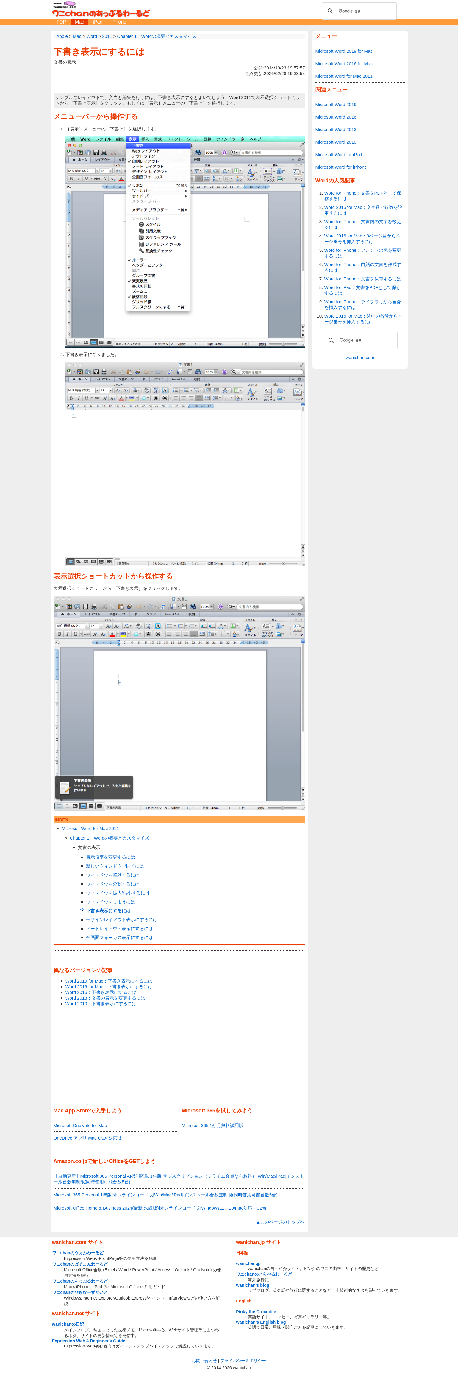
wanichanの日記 (68, 1324)
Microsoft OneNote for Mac (80, 1125)
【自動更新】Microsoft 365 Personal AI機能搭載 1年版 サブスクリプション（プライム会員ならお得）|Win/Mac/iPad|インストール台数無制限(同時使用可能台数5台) (179, 1179)
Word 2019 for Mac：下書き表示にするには (108, 980)
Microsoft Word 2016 (336, 116)
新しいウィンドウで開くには (115, 865)
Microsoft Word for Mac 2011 (90, 828)
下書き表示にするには (99, 52)
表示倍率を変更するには (110, 856)
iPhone (118, 21)
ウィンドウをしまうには (110, 901)
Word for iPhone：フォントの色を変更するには (362, 253)
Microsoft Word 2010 (336, 141)
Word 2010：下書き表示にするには (100, 1003)
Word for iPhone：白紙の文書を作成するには (362, 267)
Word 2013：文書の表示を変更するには (105, 997)
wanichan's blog (252, 1285)
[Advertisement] (179, 1057)
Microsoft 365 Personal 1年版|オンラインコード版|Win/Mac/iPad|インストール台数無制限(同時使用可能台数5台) (166, 1194)
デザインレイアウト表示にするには (121, 919)
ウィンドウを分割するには (113, 883)
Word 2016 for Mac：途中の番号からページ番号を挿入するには (363, 318)
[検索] (358, 11)
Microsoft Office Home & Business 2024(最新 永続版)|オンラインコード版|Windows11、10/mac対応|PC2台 (160, 1207)
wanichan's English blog (261, 1322)
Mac (79, 21)
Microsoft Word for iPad (338, 154)
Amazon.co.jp (70, 1161)
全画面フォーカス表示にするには (119, 937)
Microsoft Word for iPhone (341, 167)
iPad (97, 21)
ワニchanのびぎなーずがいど (80, 1292)
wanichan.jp (248, 1263)
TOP (61, 21)
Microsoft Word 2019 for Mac (344, 51)
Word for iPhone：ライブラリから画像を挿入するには (362, 304)
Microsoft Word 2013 (336, 129)
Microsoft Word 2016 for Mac (344, 63)
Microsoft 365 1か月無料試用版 (212, 1125)
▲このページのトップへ (280, 1221)
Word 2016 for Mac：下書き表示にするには (108, 986)
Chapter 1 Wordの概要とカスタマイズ (109, 837)
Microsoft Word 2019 (336, 104)
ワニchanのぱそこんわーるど (80, 1264)
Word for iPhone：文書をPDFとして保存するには (362, 195)
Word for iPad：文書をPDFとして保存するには (362, 290)
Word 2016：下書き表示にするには (100, 992)
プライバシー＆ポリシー (243, 1360)
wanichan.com (360, 357)
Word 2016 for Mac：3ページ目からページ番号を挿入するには (362, 238)
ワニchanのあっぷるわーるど (80, 1281)
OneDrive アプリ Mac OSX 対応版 (88, 1137)
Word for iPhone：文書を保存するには (362, 278)
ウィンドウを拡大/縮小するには (118, 892)
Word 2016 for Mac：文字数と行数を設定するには (363, 210)
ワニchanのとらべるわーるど (264, 1274)
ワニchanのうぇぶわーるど (78, 1252)
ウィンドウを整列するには (113, 874)
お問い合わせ (204, 1360)
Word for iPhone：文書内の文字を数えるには (362, 224)
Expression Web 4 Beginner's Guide (88, 1341)
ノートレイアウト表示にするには (119, 928)
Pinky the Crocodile (256, 1311)
